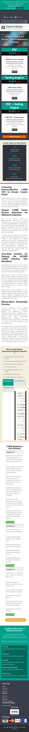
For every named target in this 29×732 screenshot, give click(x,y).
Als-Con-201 (23, 427)
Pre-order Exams (19, 381)
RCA (21, 437)
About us (4, 697)
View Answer (10, 522)
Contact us (5, 696)
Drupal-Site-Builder (23, 407)
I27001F (23, 437)
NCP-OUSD (17, 415)
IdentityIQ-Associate (19, 415)
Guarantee (5, 699)
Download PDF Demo (14, 136)
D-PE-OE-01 (21, 397)
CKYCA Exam (5, 654)
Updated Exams (8, 387)
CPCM (23, 434)
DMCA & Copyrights (7, 701)
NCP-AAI (17, 426)
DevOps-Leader (17, 394)
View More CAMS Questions (16, 620)
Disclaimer (5, 691)
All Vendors (5, 688)
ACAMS (7, 34)
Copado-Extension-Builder (19, 407)
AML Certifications (15, 34)
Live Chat (18, 17)
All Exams (4, 689)
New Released (8, 381)
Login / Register (8, 17)
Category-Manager (21, 406)
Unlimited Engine (6, 705)
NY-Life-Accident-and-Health (17, 439)
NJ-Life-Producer (17, 407)
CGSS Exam (5, 646)
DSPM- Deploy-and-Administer (23, 397)
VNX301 (19, 425)
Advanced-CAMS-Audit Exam (9, 667)
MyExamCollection (14, 27)
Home (3, 34)
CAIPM (21, 434)
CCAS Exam (5, 660)
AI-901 (21, 426)
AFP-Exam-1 (19, 395)
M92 (21, 413)
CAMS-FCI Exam (6, 673)
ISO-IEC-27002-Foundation (23, 417)
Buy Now (14, 71)
